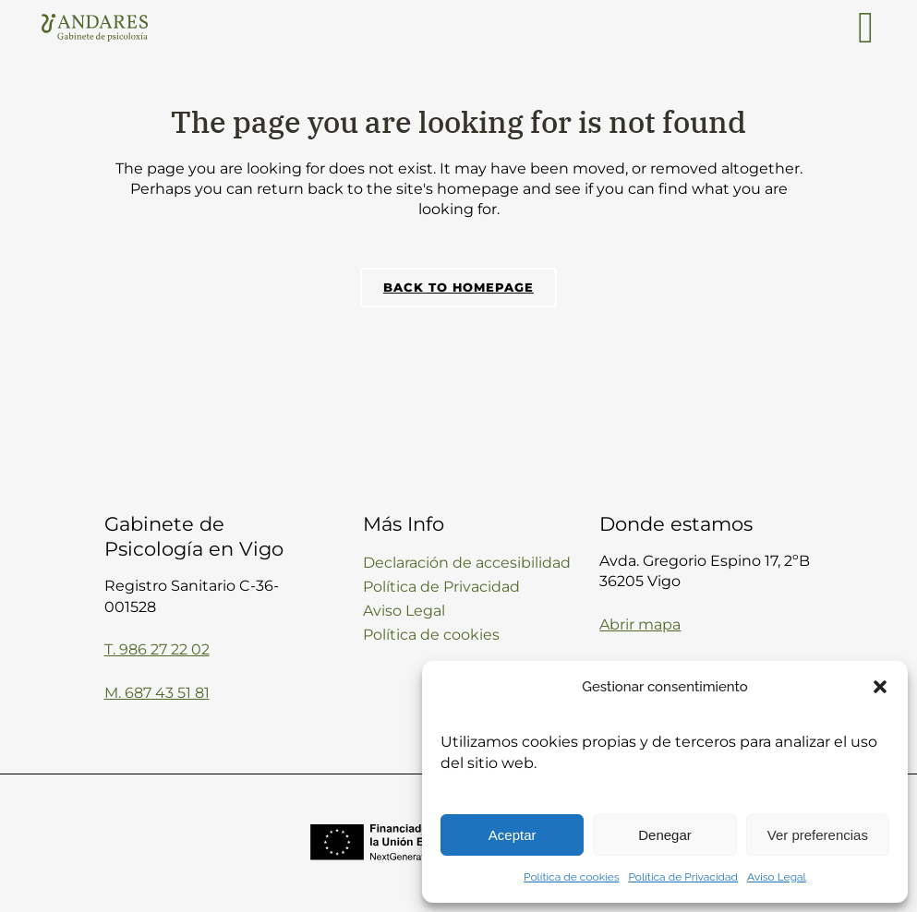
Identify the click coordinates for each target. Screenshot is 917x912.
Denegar (665, 835)
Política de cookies (571, 876)
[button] (880, 687)
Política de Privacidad (684, 876)
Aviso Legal (776, 876)
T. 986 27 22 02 (157, 649)
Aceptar (513, 835)
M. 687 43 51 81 (157, 693)
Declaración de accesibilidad (467, 562)
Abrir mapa (640, 624)
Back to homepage (458, 287)
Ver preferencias (817, 835)
